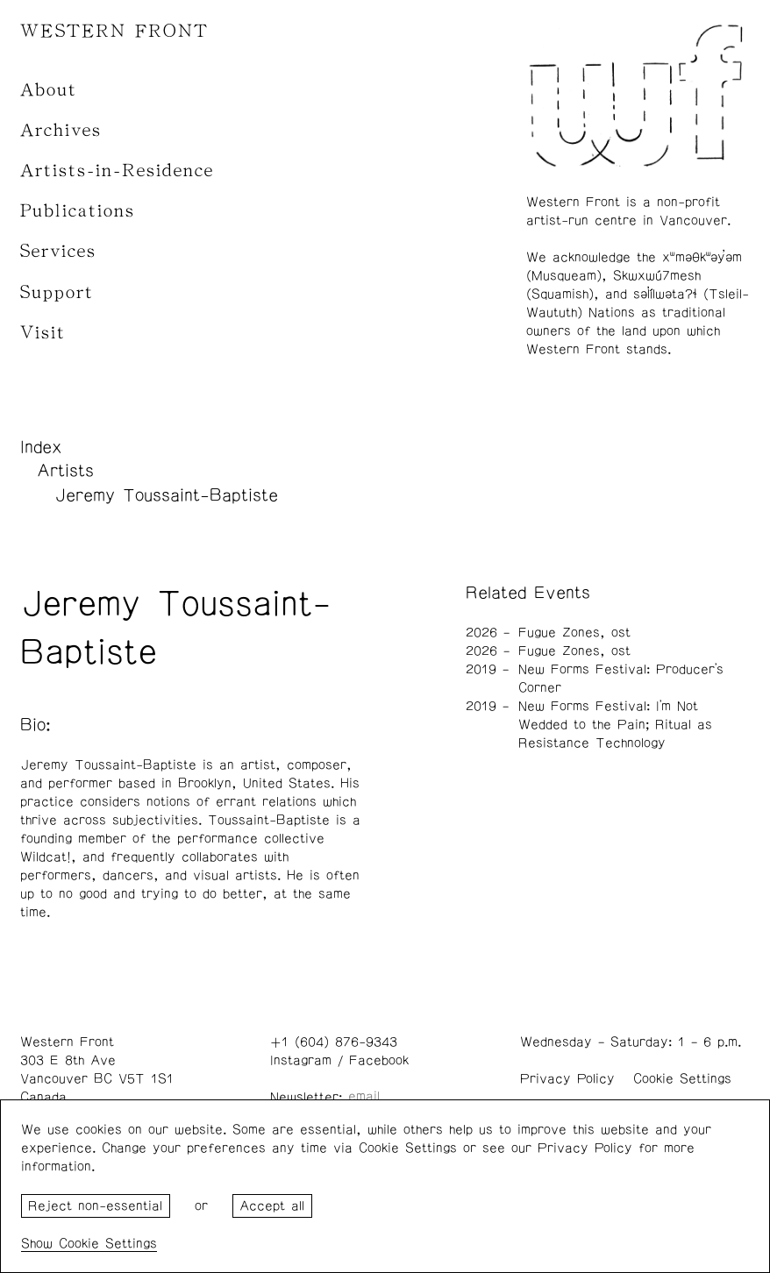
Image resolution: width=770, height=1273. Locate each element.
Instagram (301, 1060)
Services (58, 251)
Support (57, 292)
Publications (77, 211)
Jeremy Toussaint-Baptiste (166, 495)
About (48, 90)
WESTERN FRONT (114, 31)
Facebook (379, 1060)
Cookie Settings (682, 1078)
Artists (65, 471)
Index (41, 447)
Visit (43, 333)
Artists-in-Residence (117, 170)
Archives (61, 130)
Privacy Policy (567, 1078)
